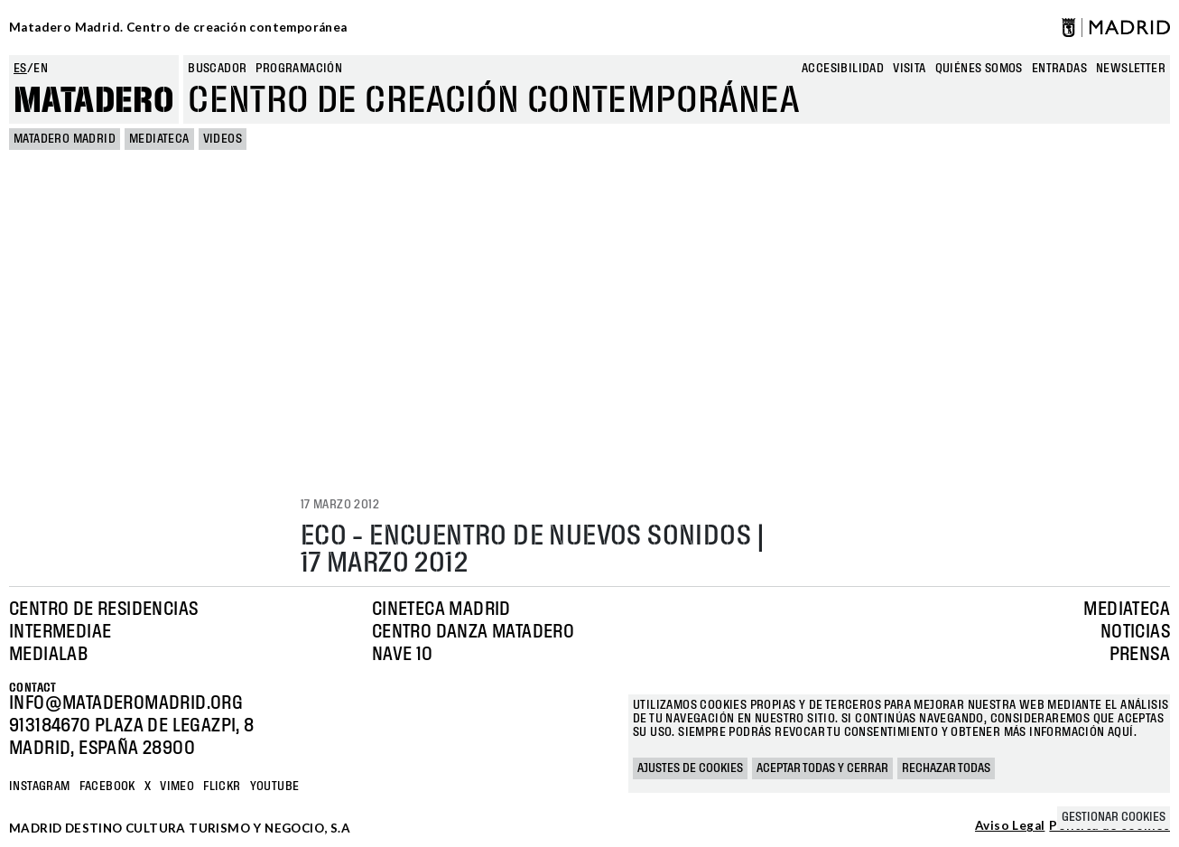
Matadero (94, 101)
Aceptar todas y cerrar (822, 768)
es (20, 68)
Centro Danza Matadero (473, 632)
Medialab (48, 655)
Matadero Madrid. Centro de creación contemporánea (178, 27)
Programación (298, 68)
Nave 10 (402, 655)
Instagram (39, 786)
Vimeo (177, 786)
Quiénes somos (979, 68)
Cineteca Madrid (441, 609)
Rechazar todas (946, 768)
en (40, 68)
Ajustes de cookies (690, 768)
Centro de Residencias (103, 609)
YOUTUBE (275, 786)
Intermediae (60, 632)
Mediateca (159, 139)
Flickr (221, 786)
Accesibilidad (843, 68)
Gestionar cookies (1113, 817)
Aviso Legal (1009, 826)
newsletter (1130, 68)
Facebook (107, 786)
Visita (909, 68)
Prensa (1139, 655)
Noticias (1135, 632)
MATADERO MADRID (65, 139)
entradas (1059, 68)
